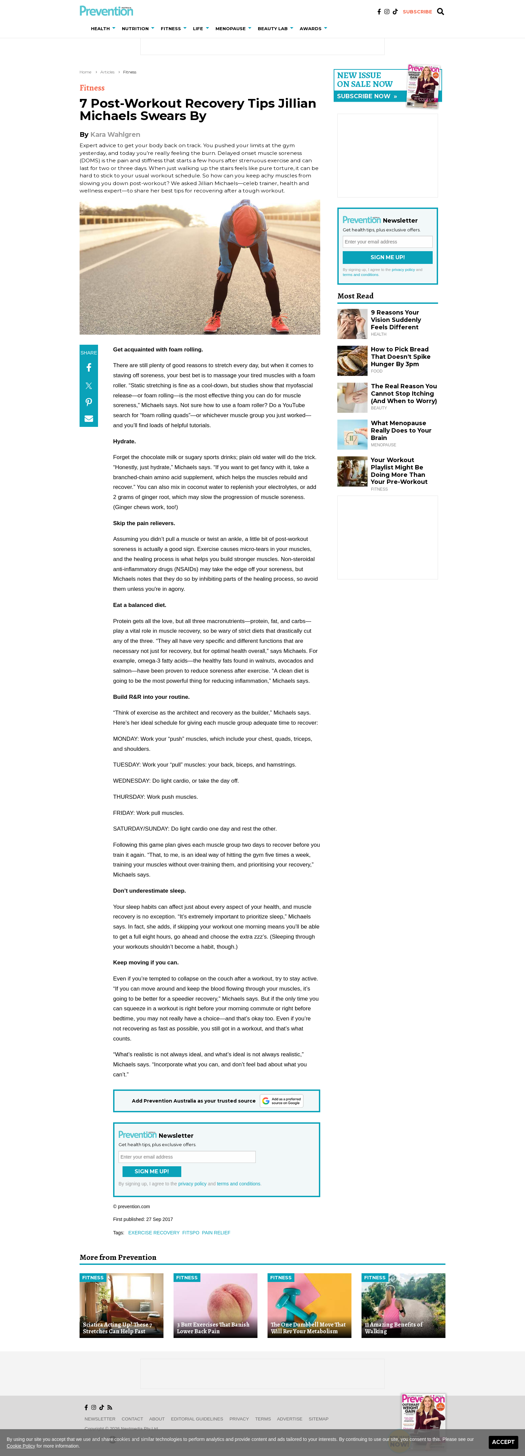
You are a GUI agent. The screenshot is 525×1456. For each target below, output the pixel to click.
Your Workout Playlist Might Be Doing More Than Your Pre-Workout (399, 471)
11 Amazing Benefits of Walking (394, 1328)
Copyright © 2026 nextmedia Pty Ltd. (122, 1428)
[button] (115, 28)
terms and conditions (238, 1183)
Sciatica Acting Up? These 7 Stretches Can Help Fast (117, 1328)
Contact (132, 1418)
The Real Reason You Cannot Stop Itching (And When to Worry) (404, 393)
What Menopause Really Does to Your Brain (401, 430)
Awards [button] (311, 28)
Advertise (289, 1418)
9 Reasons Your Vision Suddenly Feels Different (396, 320)
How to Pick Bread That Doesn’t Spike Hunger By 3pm (401, 357)
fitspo (190, 1232)
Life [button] (198, 28)
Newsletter (100, 1418)
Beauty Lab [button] (273, 28)
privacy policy (192, 1183)
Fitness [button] (171, 28)
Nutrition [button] (135, 28)
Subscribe (417, 12)
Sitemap (319, 1418)
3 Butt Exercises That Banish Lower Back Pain (213, 1328)
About (157, 1418)
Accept (503, 1442)
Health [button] (100, 28)
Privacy (239, 1418)
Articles (107, 71)
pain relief (216, 1232)
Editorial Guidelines (197, 1418)
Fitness (129, 71)
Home (85, 71)
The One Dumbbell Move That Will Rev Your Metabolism (308, 1328)
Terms (263, 1418)
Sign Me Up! (152, 1171)
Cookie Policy (21, 1446)
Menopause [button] (231, 28)
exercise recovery (154, 1232)
